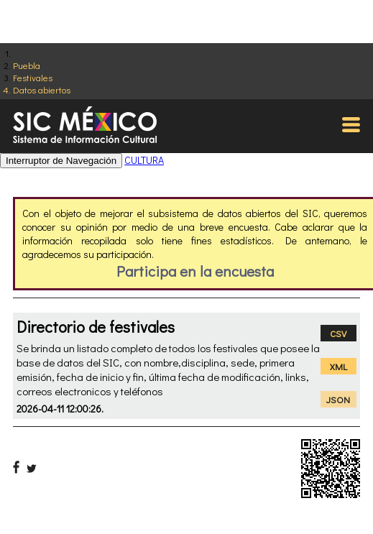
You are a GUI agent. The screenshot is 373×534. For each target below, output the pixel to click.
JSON (338, 399)
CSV (338, 333)
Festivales (32, 77)
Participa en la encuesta (195, 271)
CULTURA (144, 160)
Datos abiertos (41, 89)
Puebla (26, 65)
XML (338, 366)
